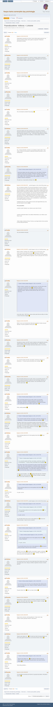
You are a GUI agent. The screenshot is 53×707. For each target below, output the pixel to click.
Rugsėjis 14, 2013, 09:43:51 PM (22, 128)
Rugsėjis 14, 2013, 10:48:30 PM (22, 597)
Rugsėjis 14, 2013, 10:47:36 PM (22, 578)
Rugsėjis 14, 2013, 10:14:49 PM (22, 249)
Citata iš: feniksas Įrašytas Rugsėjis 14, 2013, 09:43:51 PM (30, 169)
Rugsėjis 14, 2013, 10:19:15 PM (22, 320)
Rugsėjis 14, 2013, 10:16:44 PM (22, 280)
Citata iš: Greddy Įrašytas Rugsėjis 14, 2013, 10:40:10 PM (30, 503)
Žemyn (5, 32)
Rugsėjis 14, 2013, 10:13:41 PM (22, 230)
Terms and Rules (43, 704)
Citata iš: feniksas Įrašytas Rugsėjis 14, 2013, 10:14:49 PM (30, 283)
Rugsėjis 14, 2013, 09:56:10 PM (22, 185)
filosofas (8, 55)
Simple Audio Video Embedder (8, 705)
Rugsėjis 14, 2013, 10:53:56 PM (22, 672)
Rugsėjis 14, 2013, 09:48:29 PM (22, 147)
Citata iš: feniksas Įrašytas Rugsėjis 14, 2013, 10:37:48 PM (30, 484)
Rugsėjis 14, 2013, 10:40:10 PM (22, 481)
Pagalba (38, 704)
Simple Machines (12, 704)
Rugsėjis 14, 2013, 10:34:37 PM (22, 413)
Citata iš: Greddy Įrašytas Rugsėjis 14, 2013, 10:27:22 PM (30, 415)
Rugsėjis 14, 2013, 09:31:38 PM (22, 109)
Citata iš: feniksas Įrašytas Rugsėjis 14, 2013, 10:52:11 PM (30, 655)
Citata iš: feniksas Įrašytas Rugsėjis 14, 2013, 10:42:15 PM (30, 527)
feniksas (8, 128)
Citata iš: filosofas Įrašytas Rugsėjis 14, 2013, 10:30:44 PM (30, 396)
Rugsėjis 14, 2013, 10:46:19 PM (22, 559)
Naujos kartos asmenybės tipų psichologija (19, 11)
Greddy (8, 36)
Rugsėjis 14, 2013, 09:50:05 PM (22, 166)
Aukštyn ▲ (48, 704)
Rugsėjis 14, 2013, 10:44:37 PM (22, 525)
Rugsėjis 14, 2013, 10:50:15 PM (22, 614)
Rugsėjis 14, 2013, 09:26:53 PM (22, 72)
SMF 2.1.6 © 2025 (6, 704)
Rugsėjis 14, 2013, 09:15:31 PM (22, 36)
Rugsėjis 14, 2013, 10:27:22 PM (22, 357)
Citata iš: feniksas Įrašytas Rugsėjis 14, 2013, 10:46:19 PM (30, 581)
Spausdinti (46, 32)
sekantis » (46, 28)
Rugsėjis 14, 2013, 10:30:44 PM (22, 376)
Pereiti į (29, 696)
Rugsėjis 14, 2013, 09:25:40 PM (22, 55)
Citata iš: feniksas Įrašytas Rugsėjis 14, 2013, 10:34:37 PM (30, 454)
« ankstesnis (40, 28)
